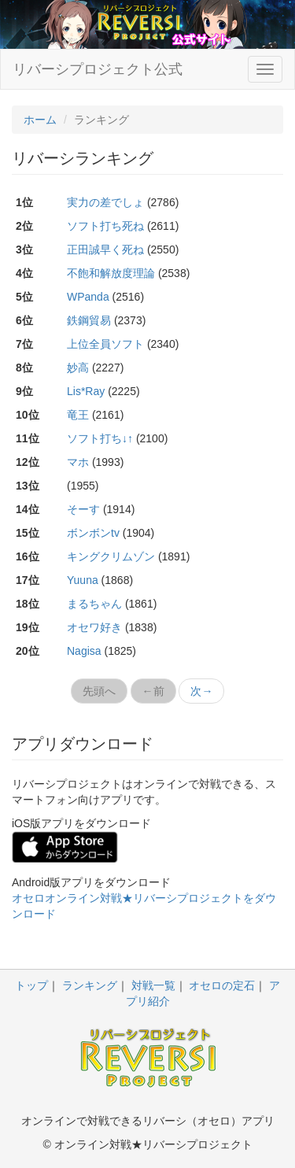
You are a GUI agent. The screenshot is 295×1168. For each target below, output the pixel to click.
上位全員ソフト (105, 344)
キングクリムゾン (111, 556)
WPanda (88, 296)
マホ (78, 462)
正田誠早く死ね (105, 249)
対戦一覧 (153, 985)
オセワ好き (94, 627)
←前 (153, 691)
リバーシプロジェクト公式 (98, 69)
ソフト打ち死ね (105, 226)
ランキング (89, 985)
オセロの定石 (222, 985)
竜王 (78, 414)
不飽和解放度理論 (111, 273)
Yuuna (82, 580)
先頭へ (99, 691)
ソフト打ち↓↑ (100, 438)
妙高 (78, 367)
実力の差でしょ (105, 202)
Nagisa (84, 651)
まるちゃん (94, 603)
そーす (83, 509)
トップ (31, 985)
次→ (201, 691)
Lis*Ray (86, 391)
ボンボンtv (93, 533)
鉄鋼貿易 (89, 320)
